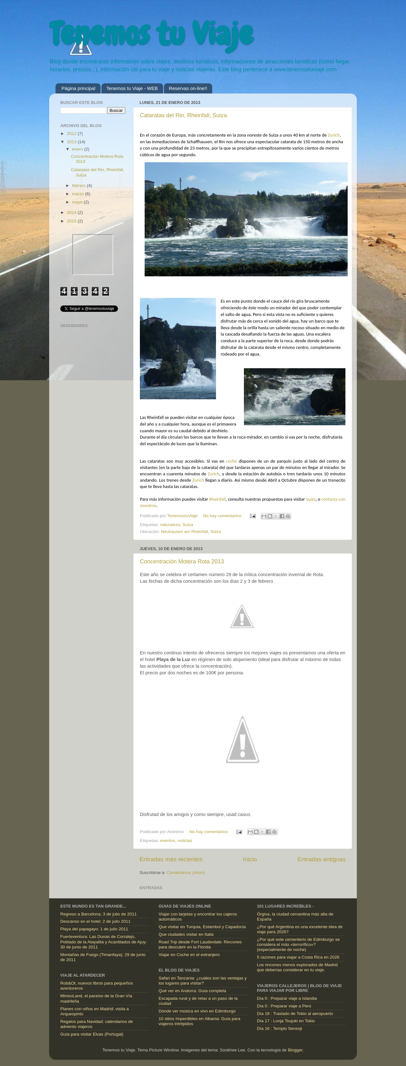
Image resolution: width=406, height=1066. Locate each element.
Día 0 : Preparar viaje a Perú (284, 1006)
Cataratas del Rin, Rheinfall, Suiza (183, 115)
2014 (72, 212)
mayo (78, 202)
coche (231, 461)
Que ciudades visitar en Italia (186, 934)
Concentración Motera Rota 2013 (182, 561)
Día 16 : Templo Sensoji (279, 1028)
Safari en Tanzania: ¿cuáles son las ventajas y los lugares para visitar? (202, 981)
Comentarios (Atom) (186, 872)
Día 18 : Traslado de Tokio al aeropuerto (295, 1013)
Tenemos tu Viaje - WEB (132, 88)
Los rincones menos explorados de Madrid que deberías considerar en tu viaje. (297, 967)
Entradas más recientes (171, 859)
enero (78, 149)
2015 (72, 221)
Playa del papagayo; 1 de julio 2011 (94, 929)
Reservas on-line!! (188, 88)
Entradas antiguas (322, 859)
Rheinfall (217, 499)
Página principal (78, 88)
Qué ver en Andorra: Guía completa (192, 990)
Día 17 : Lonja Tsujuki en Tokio (286, 1020)
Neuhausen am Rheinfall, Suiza (191, 531)
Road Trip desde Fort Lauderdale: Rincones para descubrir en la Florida (200, 944)
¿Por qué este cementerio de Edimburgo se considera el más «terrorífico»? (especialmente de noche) (298, 944)
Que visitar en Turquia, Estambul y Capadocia (202, 926)
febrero (79, 185)
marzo (78, 193)
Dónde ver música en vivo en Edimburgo (197, 1011)
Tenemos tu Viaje (151, 34)
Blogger (295, 1050)
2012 (72, 133)
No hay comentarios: (223, 515)
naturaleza (170, 524)
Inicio (250, 859)
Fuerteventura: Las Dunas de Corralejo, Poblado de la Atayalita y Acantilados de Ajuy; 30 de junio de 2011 (103, 941)
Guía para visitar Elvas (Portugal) (91, 1034)
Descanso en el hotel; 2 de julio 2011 (95, 921)
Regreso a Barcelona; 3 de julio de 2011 (98, 914)
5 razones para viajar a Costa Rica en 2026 (298, 957)
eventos (167, 840)
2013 (72, 141)
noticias (185, 840)
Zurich (333, 135)
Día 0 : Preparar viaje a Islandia (287, 998)
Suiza (311, 499)
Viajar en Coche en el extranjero (189, 954)
